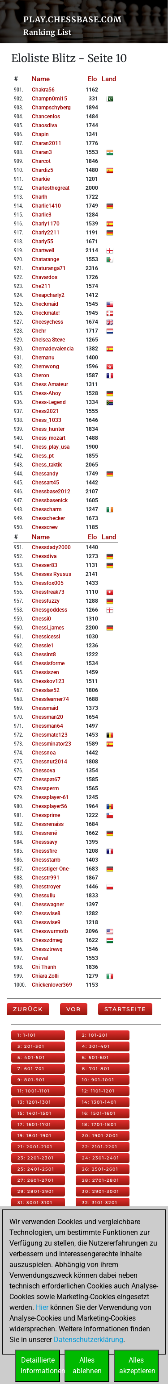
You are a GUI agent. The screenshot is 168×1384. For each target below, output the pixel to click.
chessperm (45, 788)
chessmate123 (50, 735)
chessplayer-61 (50, 797)
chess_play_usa (50, 447)
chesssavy (44, 842)
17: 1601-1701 (34, 1124)
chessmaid (45, 708)
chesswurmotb (50, 931)
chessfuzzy (46, 601)
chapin (40, 134)
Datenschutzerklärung (88, 1339)
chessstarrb (46, 860)
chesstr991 (46, 878)
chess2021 (45, 411)
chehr (39, 331)
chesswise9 (46, 922)
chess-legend (49, 402)
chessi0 (41, 619)
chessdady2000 (51, 547)
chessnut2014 (49, 762)
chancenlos (46, 116)
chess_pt (43, 456)
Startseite (125, 1009)
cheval (40, 958)
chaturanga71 (49, 268)
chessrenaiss (48, 824)
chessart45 (45, 482)
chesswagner (48, 904)
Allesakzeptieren (137, 1365)
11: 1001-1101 (33, 1090)
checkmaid (45, 304)
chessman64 (47, 726)
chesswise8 (46, 913)
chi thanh (44, 967)
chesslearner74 (50, 699)
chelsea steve (48, 340)
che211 (41, 286)
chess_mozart (48, 438)
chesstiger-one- (51, 869)
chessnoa (44, 753)
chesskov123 (48, 681)
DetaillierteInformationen (40, 1365)
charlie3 (42, 215)
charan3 (42, 152)
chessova (43, 770)
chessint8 (44, 654)
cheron (40, 375)
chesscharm (46, 509)
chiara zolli (45, 976)
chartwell (43, 250)
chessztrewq (47, 949)
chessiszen (45, 672)
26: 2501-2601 (100, 1169)
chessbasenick (50, 500)
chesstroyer (46, 887)
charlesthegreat (50, 188)
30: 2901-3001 (100, 1191)
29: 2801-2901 (35, 1191)
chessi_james (48, 628)
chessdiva (44, 556)
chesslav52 (46, 690)
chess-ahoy (46, 393)
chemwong (45, 366)
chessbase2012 (51, 491)
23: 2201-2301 (35, 1157)
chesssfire (44, 851)
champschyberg (51, 107)
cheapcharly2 (48, 295)
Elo (92, 79)
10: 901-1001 (98, 1079)
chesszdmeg (47, 940)
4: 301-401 (96, 1046)
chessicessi (46, 637)
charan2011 (46, 143)
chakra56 (43, 90)
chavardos (44, 277)
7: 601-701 (30, 1068)
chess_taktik (47, 465)
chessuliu (44, 895)
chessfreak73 (48, 592)
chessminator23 (51, 744)
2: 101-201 (95, 1035)
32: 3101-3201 (99, 1202)
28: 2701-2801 (100, 1180)
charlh (39, 197)
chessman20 (47, 717)
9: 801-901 (31, 1079)
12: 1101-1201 (98, 1090)
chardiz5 (42, 170)
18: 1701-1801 (99, 1124)
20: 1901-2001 (100, 1135)
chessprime (46, 815)
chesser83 (44, 565)
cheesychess (47, 322)
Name (41, 79)
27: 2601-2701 (35, 1180)
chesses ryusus (51, 574)
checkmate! (46, 313)
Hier (42, 1307)
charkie (41, 179)
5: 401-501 (31, 1057)
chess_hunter (48, 429)
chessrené (44, 833)
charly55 (42, 241)
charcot (41, 161)
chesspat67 (46, 779)
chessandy (45, 474)
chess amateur (50, 384)
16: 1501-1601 (99, 1113)
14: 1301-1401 (99, 1102)
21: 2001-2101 (34, 1146)
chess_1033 (46, 420)
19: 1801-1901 (34, 1135)
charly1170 (46, 224)
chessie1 (43, 645)
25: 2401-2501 (35, 1169)
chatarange (45, 259)
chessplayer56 (49, 806)
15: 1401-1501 (34, 1113)
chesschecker (48, 518)
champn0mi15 (49, 99)
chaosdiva (44, 125)
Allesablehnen (87, 1365)
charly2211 (46, 232)
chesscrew (45, 527)
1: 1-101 (26, 1035)
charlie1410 (46, 206)
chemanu (43, 357)
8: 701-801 (96, 1068)
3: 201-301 (30, 1046)
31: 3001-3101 (34, 1202)
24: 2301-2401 (100, 1157)
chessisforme (48, 663)
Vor (73, 1009)
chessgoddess (49, 610)
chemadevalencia (52, 349)
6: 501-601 (95, 1057)
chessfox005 (48, 583)
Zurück (28, 1009)
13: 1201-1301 (34, 1102)
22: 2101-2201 (99, 1146)
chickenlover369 (52, 985)
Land (109, 79)
